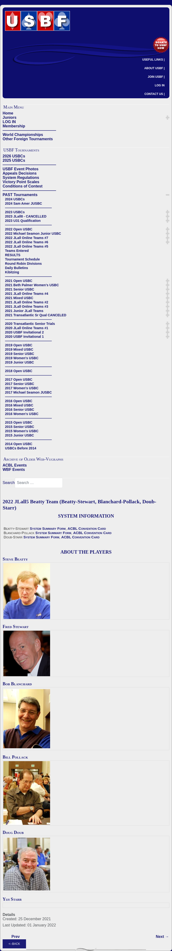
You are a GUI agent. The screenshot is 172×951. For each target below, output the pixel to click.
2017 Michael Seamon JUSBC (28, 392)
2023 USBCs (15, 212)
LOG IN (160, 85)
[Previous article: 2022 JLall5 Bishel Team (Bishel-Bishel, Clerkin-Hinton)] (15, 937)
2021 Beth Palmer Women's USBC (32, 285)
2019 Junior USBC (19, 362)
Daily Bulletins (16, 268)
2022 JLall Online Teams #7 (26, 238)
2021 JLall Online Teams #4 (26, 294)
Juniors (9, 117)
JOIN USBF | (156, 76)
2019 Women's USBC (21, 358)
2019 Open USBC (18, 345)
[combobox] (39, 483)
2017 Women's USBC (21, 388)
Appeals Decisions (19, 173)
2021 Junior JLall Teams (24, 311)
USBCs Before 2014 (20, 448)
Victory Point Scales (21, 182)
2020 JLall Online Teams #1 (26, 328)
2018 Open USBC (18, 371)
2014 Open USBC (18, 444)
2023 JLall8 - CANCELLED (26, 216)
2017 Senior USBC (19, 384)
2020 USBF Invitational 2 (24, 332)
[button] (167, 117)
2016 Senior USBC (19, 409)
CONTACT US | (155, 94)
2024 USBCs (15, 199)
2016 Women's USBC (21, 414)
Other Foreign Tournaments (28, 139)
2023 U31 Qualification (23, 221)
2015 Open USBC (18, 422)
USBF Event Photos (20, 169)
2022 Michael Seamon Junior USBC (33, 233)
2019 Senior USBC (19, 354)
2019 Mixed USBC (19, 349)
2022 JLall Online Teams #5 (26, 246)
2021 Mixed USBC (19, 298)
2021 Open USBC (18, 281)
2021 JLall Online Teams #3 (26, 306)
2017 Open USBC (18, 379)
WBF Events (14, 470)
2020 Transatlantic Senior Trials (30, 324)
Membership (14, 126)
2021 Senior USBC (19, 289)
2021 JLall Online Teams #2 (26, 302)
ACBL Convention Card (87, 528)
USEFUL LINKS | (153, 59)
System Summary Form (48, 528)
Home (8, 113)
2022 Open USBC (18, 229)
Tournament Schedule (22, 259)
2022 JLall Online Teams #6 (26, 242)
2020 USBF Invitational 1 (24, 336)
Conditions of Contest (22, 186)
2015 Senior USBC (19, 427)
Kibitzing (12, 272)
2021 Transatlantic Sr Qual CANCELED (35, 315)
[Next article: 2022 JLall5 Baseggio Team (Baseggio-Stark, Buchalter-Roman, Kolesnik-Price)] (162, 937)
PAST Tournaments (20, 195)
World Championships (23, 135)
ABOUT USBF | (154, 68)
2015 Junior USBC (19, 435)
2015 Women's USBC (21, 431)
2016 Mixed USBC (19, 405)
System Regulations (21, 178)
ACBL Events (15, 465)
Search (9, 483)
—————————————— (29, 130)
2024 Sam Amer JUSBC (23, 203)
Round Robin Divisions (23, 263)
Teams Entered (17, 251)
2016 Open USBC (18, 401)
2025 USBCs (14, 160)
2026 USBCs (14, 156)
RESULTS (12, 255)
